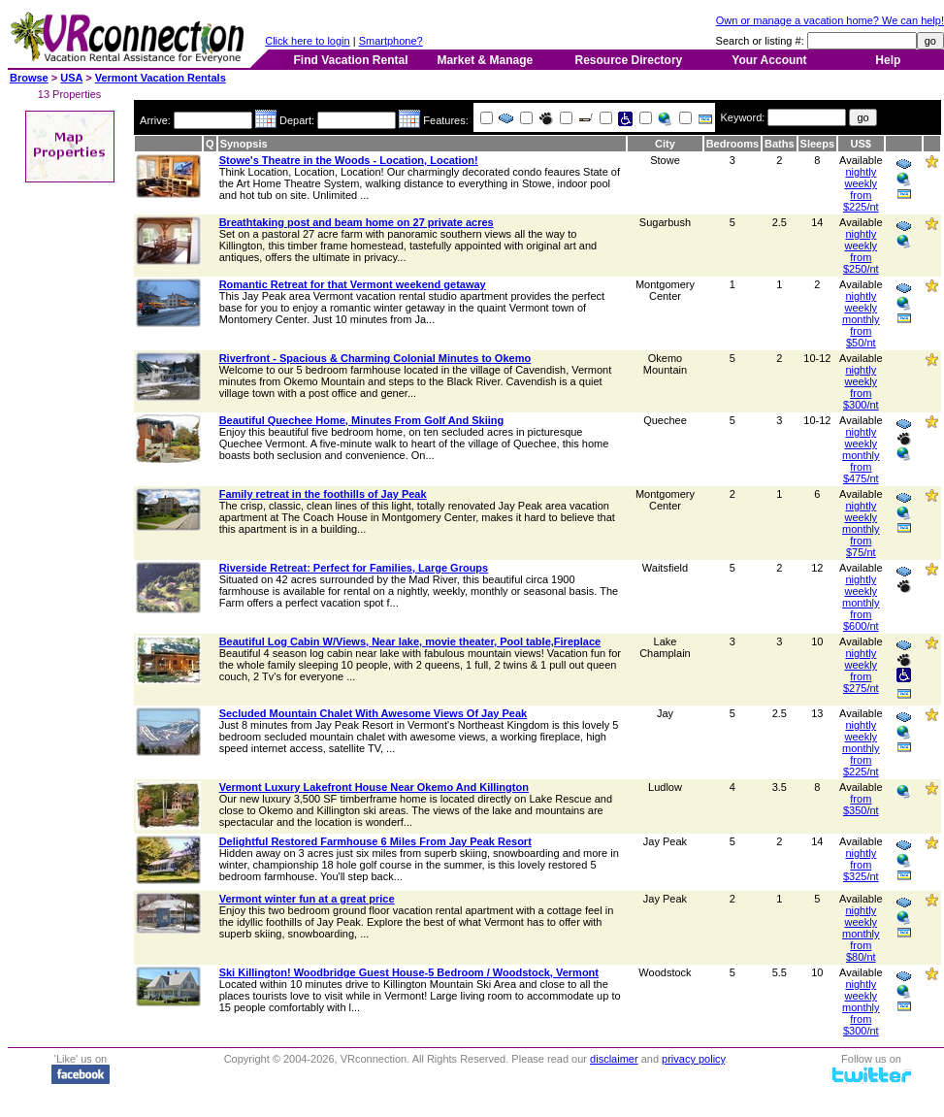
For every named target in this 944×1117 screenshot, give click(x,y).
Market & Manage (485, 60)
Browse (29, 77)
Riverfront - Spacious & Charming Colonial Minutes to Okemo (375, 358)
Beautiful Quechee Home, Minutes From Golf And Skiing (362, 420)
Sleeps (817, 143)
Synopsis (244, 143)
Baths (780, 143)
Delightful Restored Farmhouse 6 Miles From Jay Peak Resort (375, 841)
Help (887, 60)
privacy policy (693, 1059)
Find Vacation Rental (350, 60)
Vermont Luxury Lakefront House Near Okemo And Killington (374, 787)
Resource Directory (629, 60)
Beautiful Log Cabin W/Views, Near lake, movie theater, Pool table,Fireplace (410, 641)
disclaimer (614, 1059)
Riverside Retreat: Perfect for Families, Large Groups (354, 568)
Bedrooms (732, 143)
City (665, 143)
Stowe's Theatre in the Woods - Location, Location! (348, 160)
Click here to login (307, 41)
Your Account (769, 60)
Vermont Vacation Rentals (160, 77)
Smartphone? (391, 41)
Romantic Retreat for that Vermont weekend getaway (352, 284)
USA (71, 77)
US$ (861, 143)
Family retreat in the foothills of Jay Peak (323, 494)
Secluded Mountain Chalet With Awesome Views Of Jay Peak (373, 713)
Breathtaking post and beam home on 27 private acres (356, 222)
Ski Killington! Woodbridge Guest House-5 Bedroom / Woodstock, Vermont (409, 972)
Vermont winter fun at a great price (307, 898)
